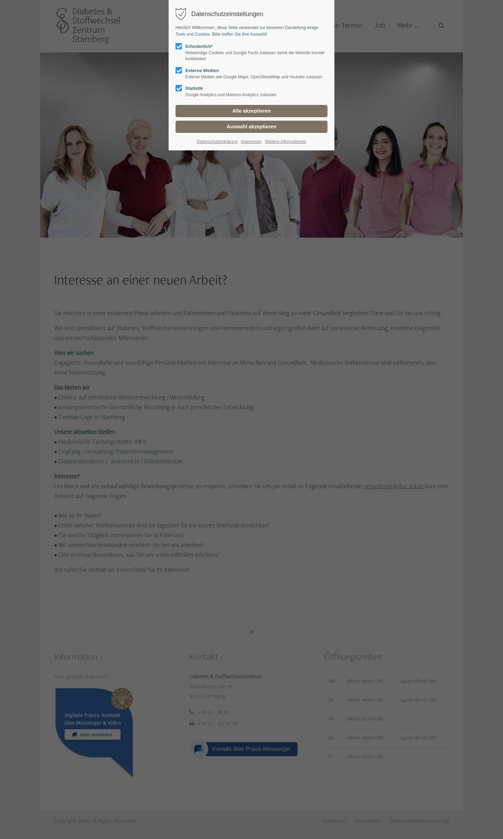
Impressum (251, 141)
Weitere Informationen (285, 141)
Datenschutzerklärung (217, 141)
